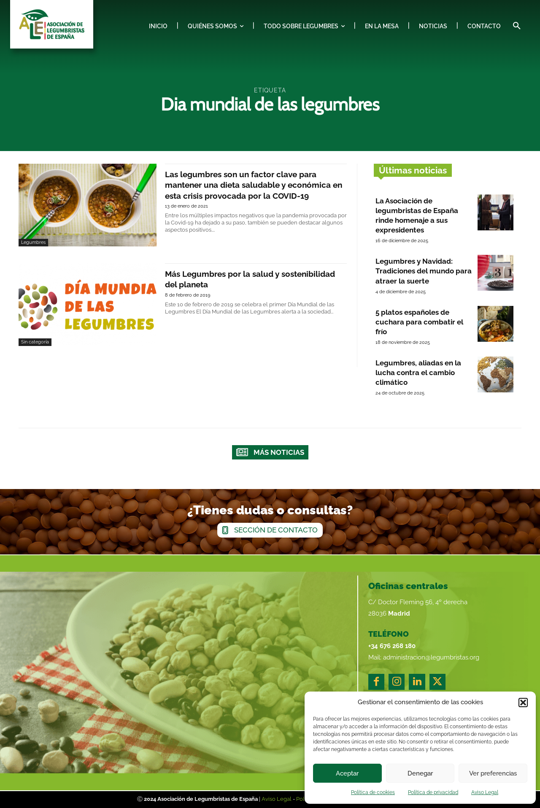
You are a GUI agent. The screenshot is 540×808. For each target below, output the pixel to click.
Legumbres (33, 242)
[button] (523, 702)
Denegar (420, 773)
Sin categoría (35, 342)
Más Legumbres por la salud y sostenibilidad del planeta (234, 278)
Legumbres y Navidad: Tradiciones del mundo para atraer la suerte (423, 271)
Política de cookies (373, 792)
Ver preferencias (493, 773)
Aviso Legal (484, 792)
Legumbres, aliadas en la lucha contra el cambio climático (418, 372)
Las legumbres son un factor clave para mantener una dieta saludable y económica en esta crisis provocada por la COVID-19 (250, 189)
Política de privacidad (433, 792)
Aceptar (347, 773)
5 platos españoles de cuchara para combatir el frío (419, 322)
